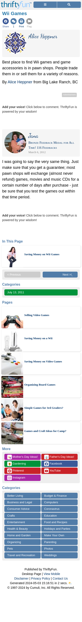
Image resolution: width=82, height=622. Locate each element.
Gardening (16, 463)
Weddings (50, 555)
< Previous (14, 274)
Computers (51, 502)
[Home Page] (16, 2)
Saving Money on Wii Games (41, 254)
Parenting (50, 542)
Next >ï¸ (69, 274)
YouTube (52, 470)
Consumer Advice (18, 508)
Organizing (14, 542)
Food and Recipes (55, 522)
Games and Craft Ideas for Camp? (45, 431)
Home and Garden (19, 535)
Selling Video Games (36, 315)
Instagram (16, 477)
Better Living (15, 495)
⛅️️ (70, 583)
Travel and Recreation (21, 555)
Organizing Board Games (39, 384)
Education (50, 515)
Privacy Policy (40, 578)
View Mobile (52, 574)
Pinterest (15, 470)
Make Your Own (54, 535)
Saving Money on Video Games (43, 361)
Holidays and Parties (57, 528)
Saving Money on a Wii (38, 338)
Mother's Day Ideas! (22, 457)
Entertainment (16, 522)
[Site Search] (69, 5)
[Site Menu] (45, 5)
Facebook (53, 463)
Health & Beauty (17, 528)
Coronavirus (51, 508)
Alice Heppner (20, 82)
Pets (10, 548)
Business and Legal (19, 502)
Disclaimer (21, 578)
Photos (48, 548)
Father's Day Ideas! (59, 457)
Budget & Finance (55, 495)
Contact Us (60, 578)
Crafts (11, 515)
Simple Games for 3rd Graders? (43, 407)
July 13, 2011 (15, 292)
